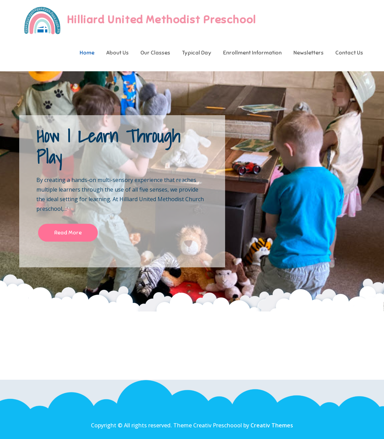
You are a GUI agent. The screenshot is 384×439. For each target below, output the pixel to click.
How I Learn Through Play (108, 146)
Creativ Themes (272, 425)
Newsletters (308, 52)
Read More (68, 232)
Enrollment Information (252, 52)
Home (87, 52)
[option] (192, 191)
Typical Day (196, 52)
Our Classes (155, 52)
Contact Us (349, 52)
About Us (117, 52)
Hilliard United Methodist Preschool (161, 19)
